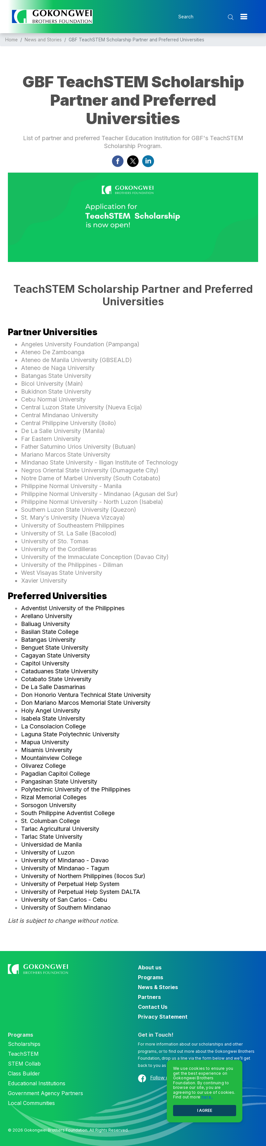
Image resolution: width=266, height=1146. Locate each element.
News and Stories (43, 39)
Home (11, 39)
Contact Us (152, 1007)
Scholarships (24, 1044)
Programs (150, 977)
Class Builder (24, 1073)
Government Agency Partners (45, 1093)
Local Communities (31, 1103)
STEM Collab (24, 1063)
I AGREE (204, 1110)
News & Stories (158, 987)
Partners (149, 997)
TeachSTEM (23, 1053)
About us (150, 967)
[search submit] (231, 17)
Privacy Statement (163, 1016)
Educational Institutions (36, 1083)
